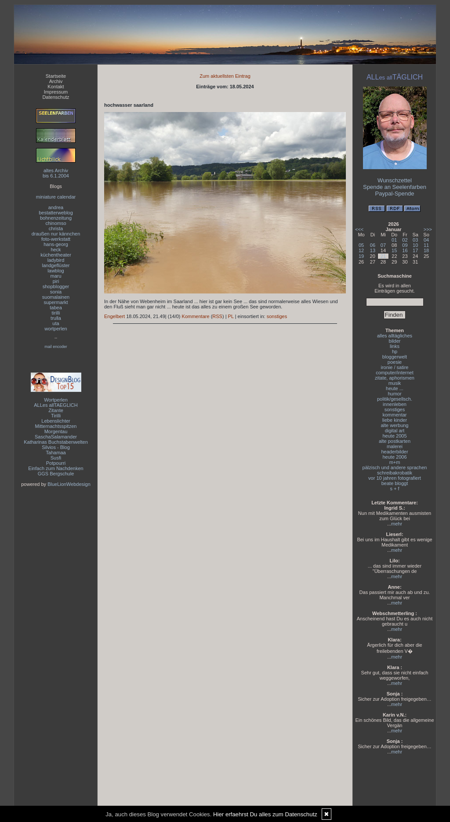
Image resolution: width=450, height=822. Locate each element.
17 (415, 250)
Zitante (55, 410)
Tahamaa (55, 452)
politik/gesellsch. (394, 399)
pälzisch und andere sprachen (395, 467)
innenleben (394, 404)
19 (361, 256)
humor (394, 393)
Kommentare (196, 316)
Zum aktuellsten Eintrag (225, 76)
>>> (428, 229)
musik (394, 383)
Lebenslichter (55, 421)
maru (55, 276)
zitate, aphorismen (394, 377)
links (394, 346)
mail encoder (55, 346)
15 (394, 250)
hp (394, 351)
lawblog (55, 270)
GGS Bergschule (56, 473)
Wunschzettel (394, 180)
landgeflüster (56, 265)
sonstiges (277, 316)
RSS (217, 316)
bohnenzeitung (56, 218)
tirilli (56, 312)
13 (372, 250)
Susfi (56, 457)
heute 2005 (394, 435)
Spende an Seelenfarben (394, 187)
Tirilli (56, 415)
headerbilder (394, 451)
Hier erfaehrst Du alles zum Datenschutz (265, 814)
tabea (56, 307)
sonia (56, 291)
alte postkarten (394, 441)
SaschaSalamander (56, 436)
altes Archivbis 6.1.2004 (56, 173)
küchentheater (55, 254)
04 (426, 240)
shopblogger (56, 286)
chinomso (55, 223)
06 (372, 245)
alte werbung (395, 425)
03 (415, 240)
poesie (395, 362)
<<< (359, 229)
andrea (55, 207)
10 (415, 245)
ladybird (56, 260)
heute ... (394, 388)
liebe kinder (394, 420)
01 (394, 240)
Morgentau (56, 431)
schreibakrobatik (394, 472)
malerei (395, 446)
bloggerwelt (394, 356)
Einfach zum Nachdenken (55, 468)
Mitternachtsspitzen (56, 426)
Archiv (56, 81)
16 (404, 250)
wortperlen (55, 328)
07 (383, 245)
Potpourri (56, 463)
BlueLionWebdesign (69, 484)
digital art (395, 430)
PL (231, 316)
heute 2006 (394, 457)
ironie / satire (395, 367)
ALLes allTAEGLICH (55, 405)
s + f (394, 488)
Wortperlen (56, 399)
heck (56, 249)
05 (361, 245)
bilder (395, 341)
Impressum (56, 91)
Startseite (56, 76)
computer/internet (395, 372)
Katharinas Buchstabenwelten (56, 442)
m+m (394, 462)
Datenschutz (55, 97)
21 (383, 256)
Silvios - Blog (56, 447)
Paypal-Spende (394, 193)
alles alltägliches (394, 335)
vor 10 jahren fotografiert (394, 478)
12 (361, 250)
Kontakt (55, 86)
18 (426, 250)
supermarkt (56, 302)
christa (56, 228)
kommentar (394, 414)
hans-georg (56, 244)
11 (426, 245)
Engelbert (114, 316)
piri (56, 281)
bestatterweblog (56, 212)
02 (404, 240)
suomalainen (55, 297)
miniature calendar (56, 196)
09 (404, 245)
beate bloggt (394, 483)
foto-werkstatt (55, 239)
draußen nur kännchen (56, 233)
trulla (56, 318)
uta (55, 323)
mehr (396, 523)
